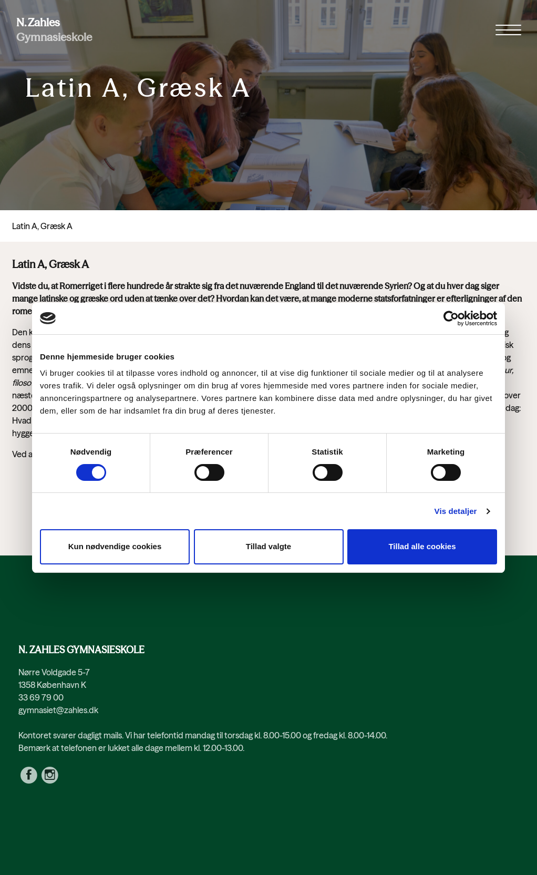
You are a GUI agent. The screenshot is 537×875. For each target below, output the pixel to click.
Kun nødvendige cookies (115, 546)
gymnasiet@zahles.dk (58, 710)
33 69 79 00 (41, 697)
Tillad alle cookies (422, 546)
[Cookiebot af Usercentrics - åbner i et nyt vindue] (451, 318)
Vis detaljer (456, 511)
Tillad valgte (268, 546)
